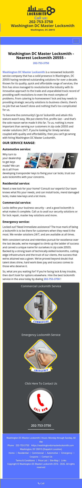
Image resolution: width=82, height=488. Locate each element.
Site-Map (54, 460)
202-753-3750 (41, 21)
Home (12, 453)
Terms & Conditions (25, 460)
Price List (42, 460)
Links (63, 460)
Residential (23, 453)
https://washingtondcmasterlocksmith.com (52, 445)
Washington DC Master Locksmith (24, 72)
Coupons (34, 456)
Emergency (66, 453)
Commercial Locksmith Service (41, 286)
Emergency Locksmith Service (41, 335)
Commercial (38, 453)
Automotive (52, 453)
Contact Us (47, 456)
